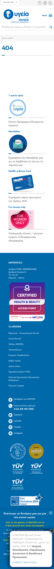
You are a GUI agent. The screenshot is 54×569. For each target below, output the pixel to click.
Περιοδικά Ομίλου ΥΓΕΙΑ (19, 372)
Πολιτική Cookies (16, 386)
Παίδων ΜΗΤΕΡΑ (15, 344)
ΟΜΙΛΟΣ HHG (10, 2)
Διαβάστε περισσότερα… (25, 562)
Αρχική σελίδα (7, 38)
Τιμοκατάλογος (15, 350)
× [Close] (52, 531)
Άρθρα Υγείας (14, 361)
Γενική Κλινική (14, 339)
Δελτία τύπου (14, 366)
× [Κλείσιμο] (51, 512)
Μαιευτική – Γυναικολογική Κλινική (23, 333)
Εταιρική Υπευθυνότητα (18, 355)
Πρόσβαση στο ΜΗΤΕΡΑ (21, 400)
